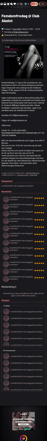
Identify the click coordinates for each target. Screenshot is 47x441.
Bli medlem (42, 4)
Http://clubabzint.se (32, 173)
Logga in (34, 4)
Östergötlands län (21, 32)
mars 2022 (17, 29)
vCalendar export (23, 175)
